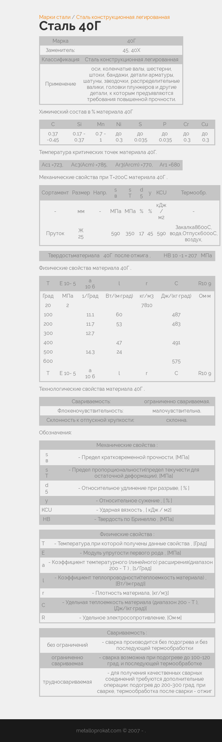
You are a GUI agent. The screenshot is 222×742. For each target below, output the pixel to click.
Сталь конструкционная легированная (123, 17)
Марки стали (54, 17)
